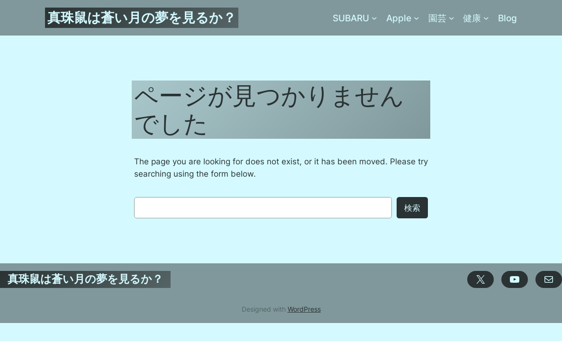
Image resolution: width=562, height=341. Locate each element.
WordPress (304, 309)
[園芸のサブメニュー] (451, 18)
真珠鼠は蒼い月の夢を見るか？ (141, 17)
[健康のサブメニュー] (486, 18)
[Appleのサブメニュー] (416, 18)
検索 (412, 208)
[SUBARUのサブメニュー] (374, 18)
